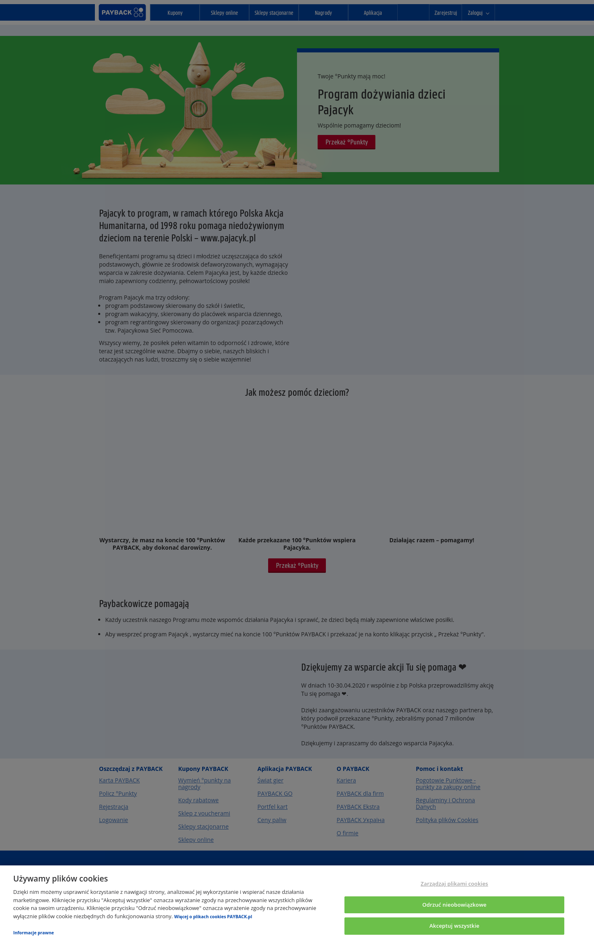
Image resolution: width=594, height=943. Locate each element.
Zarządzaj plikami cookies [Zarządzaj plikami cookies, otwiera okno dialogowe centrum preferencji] (454, 883)
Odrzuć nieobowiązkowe (454, 904)
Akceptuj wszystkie (454, 925)
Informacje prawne (33, 933)
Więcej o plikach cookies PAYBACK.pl (213, 916)
